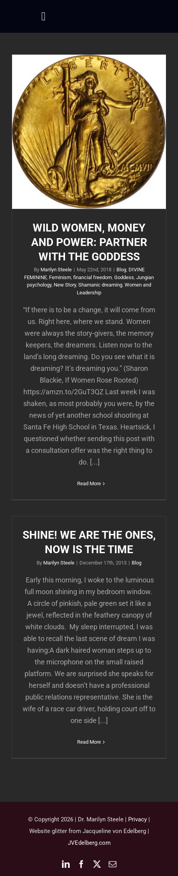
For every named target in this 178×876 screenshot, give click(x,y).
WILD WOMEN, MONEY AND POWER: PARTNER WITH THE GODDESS (89, 242)
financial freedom (92, 277)
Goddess (124, 277)
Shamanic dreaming (100, 285)
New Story (65, 285)
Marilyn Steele (56, 269)
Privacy (137, 819)
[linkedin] (66, 864)
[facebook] (81, 864)
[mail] (112, 864)
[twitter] (97, 864)
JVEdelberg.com (89, 842)
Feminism (60, 277)
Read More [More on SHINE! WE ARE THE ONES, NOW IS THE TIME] (89, 742)
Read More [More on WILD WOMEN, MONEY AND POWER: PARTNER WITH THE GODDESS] (89, 483)
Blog (121, 269)
